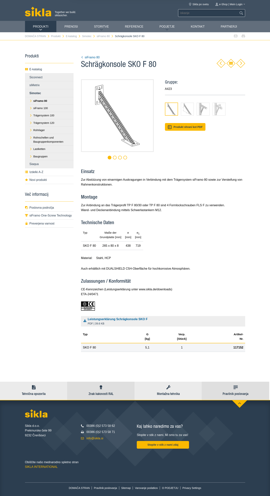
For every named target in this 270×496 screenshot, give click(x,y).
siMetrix (34, 85)
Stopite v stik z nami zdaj (162, 444)
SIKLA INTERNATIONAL (41, 466)
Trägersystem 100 (41, 115)
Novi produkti (36, 179)
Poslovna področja (39, 207)
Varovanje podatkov (146, 487)
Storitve (101, 28)
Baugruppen (38, 156)
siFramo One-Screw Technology (48, 215)
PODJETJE (167, 28)
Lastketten (37, 148)
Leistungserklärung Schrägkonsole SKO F (163, 322)
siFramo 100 (38, 108)
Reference (134, 26)
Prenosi (71, 26)
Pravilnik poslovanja (105, 487)
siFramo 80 (105, 36)
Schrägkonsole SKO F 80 (129, 36)
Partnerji (229, 26)
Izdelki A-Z (34, 172)
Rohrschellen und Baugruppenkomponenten (46, 139)
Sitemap (126, 487)
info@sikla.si (94, 438)
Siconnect (36, 77)
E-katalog (73, 36)
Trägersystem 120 (41, 122)
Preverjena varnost (39, 223)
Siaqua (34, 164)
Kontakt (198, 26)
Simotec (89, 36)
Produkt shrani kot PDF (185, 127)
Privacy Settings (191, 487)
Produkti (41, 28)
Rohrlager (37, 130)
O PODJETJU (170, 487)
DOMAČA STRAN (37, 36)
